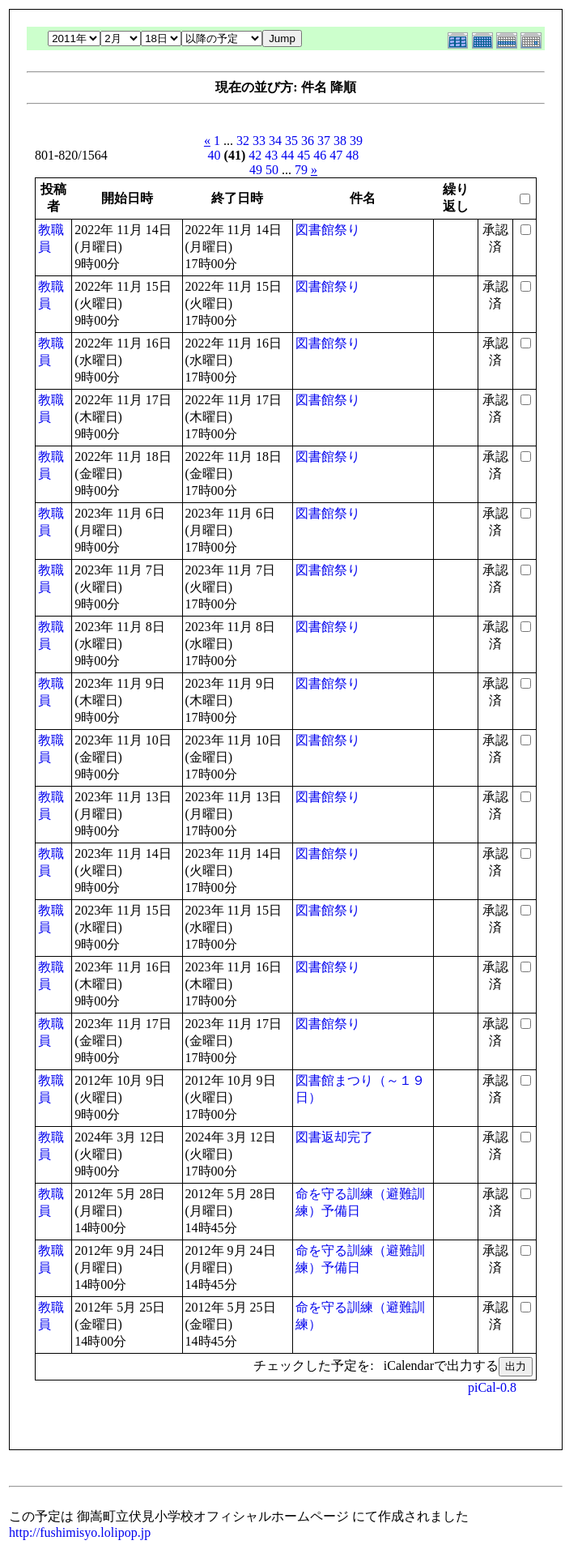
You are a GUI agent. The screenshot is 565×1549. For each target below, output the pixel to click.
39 (356, 140)
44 (287, 155)
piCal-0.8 (492, 1387)
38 (339, 140)
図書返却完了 (334, 1137)
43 (271, 155)
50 (272, 170)
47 (335, 155)
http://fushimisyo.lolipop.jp (80, 1532)
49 (255, 170)
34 (275, 140)
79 (301, 170)
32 (242, 140)
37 (323, 140)
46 (319, 155)
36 (307, 140)
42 (255, 155)
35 (291, 140)
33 (259, 140)
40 (214, 155)
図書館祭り (327, 230)
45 (303, 155)
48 (352, 155)
